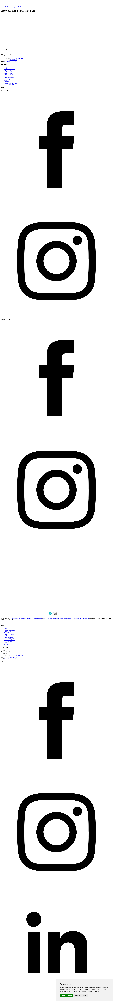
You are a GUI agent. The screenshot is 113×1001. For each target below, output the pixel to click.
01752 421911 (19, 58)
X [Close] (1, 622)
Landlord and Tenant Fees (10, 83)
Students (3, 7)
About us (6, 67)
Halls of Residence (8, 633)
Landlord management (9, 69)
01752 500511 (13, 60)
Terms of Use (14, 618)
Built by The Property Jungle (50, 618)
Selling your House (8, 637)
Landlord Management (9, 630)
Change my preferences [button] (80, 995)
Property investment (9, 76)
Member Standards (84, 618)
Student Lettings (8, 70)
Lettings (7, 7)
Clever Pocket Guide (9, 84)
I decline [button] (70, 995)
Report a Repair (8, 641)
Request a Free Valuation (19, 7)
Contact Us (6, 644)
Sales (11, 7)
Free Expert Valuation (9, 77)
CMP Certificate (62, 618)
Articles (6, 80)
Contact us (6, 81)
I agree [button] (63, 995)
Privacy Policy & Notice (25, 618)
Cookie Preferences (37, 618)
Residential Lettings (9, 71)
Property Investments (9, 638)
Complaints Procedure (73, 618)
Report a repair (7, 78)
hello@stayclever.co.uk (10, 61)
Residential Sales (8, 73)
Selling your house (8, 74)
